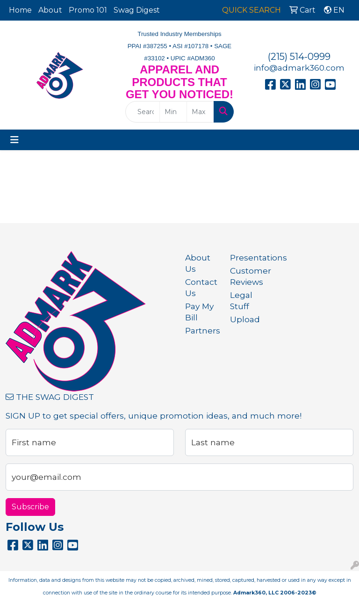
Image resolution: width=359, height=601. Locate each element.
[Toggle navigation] (14, 139)
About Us (197, 263)
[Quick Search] (142, 112)
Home (20, 10)
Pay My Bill (199, 311)
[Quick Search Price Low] (173, 112)
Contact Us (201, 287)
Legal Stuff (241, 300)
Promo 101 (88, 10)
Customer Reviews (247, 276)
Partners (202, 330)
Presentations (247, 257)
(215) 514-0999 (299, 56)
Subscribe (30, 506)
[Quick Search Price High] (200, 112)
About (50, 10)
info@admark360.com (299, 67)
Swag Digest (137, 10)
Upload (245, 319)
